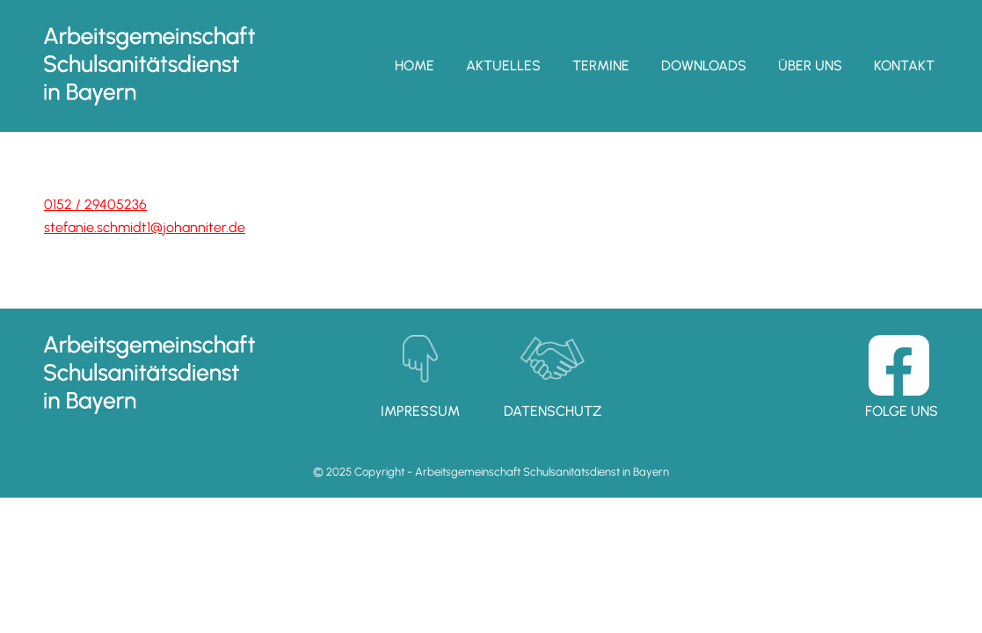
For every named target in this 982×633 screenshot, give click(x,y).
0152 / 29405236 (95, 204)
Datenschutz (552, 411)
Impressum (420, 411)
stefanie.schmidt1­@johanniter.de (144, 227)
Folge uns (901, 411)
